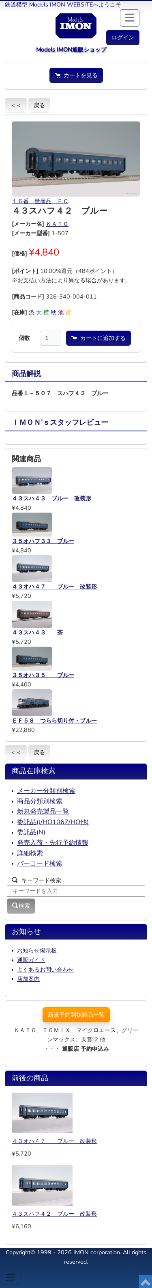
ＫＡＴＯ (57, 224)
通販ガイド (31, 960)
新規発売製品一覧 (43, 811)
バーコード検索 (39, 863)
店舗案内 (28, 979)
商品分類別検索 (39, 801)
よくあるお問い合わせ (45, 969)
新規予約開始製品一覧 (76, 1015)
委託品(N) (31, 832)
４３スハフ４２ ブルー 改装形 (54, 1214)
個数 (24, 338)
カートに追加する (98, 338)
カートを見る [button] (76, 75)
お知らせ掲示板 (37, 950)
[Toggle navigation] (10, 1277)
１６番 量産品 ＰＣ (40, 201)
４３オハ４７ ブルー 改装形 (54, 1141)
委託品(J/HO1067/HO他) (53, 822)
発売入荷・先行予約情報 (52, 842)
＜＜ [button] (15, 105)
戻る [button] (39, 105)
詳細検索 (30, 853)
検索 (21, 906)
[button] (122, 37)
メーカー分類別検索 (46, 790)
